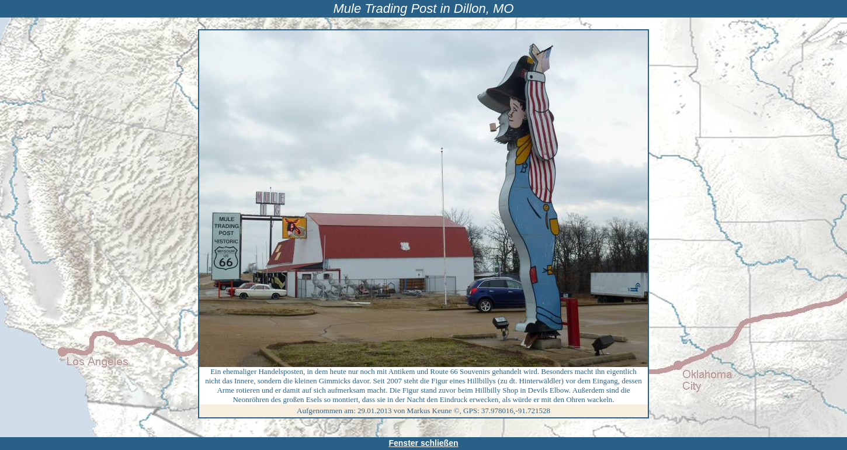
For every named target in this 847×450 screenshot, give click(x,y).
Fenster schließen (423, 443)
